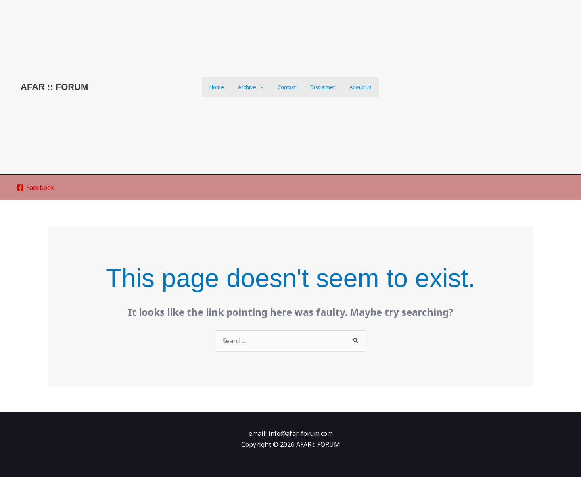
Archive (255, 87)
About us (353, 87)
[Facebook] (35, 187)
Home (224, 87)
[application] (264, 87)
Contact (287, 87)
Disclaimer (318, 87)
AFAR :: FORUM (54, 87)
